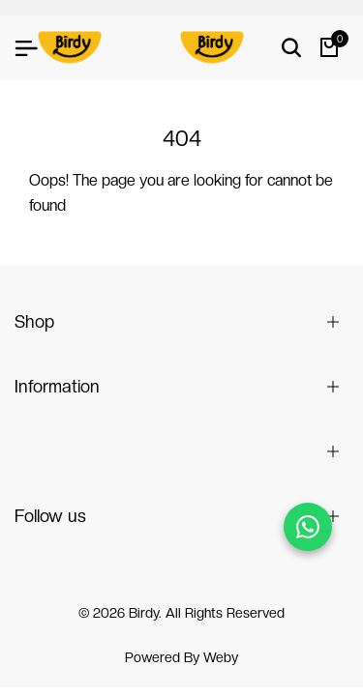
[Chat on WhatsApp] (308, 527)
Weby (220, 657)
